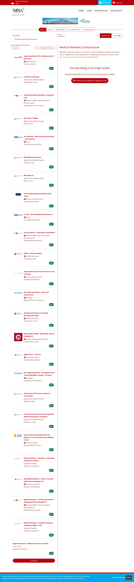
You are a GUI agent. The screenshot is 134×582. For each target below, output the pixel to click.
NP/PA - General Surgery (33, 253)
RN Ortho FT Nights (31, 118)
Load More (34, 561)
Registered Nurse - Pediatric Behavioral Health (30, 543)
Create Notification (47, 48)
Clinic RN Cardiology (31, 77)
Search (42, 30)
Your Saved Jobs (88, 30)
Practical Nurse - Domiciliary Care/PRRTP (39, 232)
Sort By (15, 48)
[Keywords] (34, 35)
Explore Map (60, 30)
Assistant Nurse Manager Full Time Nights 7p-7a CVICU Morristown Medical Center (39, 437)
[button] (116, 35)
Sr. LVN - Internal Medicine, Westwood (38, 214)
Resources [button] (116, 10)
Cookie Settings (118, 577)
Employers (117, 2)
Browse (50, 30)
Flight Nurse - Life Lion (32, 354)
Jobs (89, 10)
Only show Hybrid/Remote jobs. (25, 39)
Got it (129, 577)
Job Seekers (104, 2)
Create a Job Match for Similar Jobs (90, 80)
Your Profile (101, 10)
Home (81, 10)
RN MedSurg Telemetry (32, 157)
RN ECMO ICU (29, 175)
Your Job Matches (74, 30)
